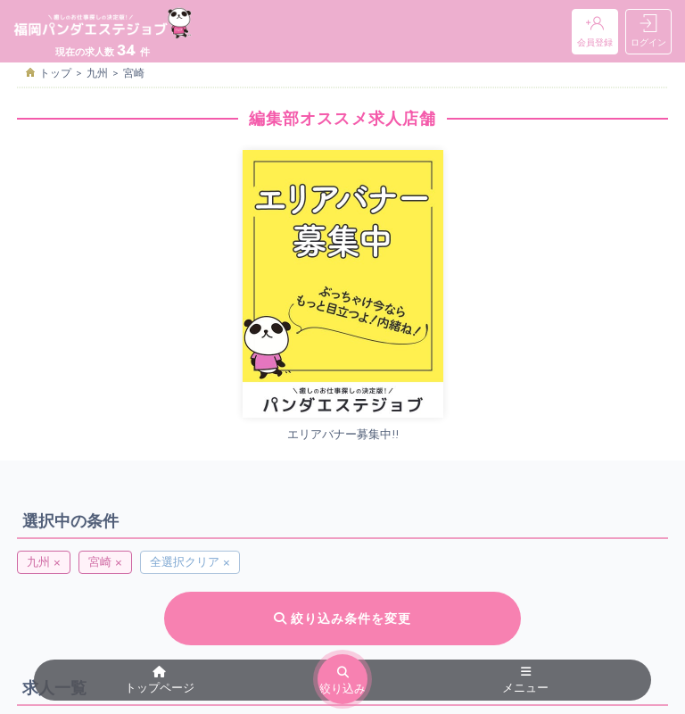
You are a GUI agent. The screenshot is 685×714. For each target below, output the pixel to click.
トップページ (159, 681)
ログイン (648, 31)
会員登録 (595, 31)
